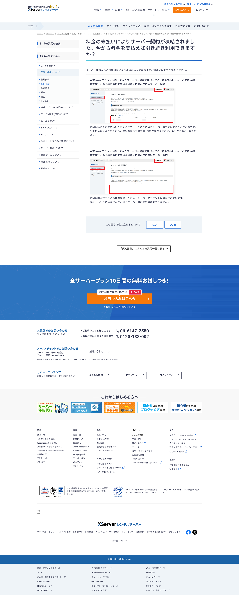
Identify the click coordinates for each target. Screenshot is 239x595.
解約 (43, 96)
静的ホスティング (153, 586)
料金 (43, 92)
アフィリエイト (175, 532)
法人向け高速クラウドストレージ (51, 577)
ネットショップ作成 (100, 577)
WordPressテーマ (45, 590)
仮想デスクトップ (153, 581)
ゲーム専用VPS (43, 581)
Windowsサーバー (154, 577)
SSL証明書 (150, 572)
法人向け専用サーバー (101, 572)
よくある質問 (95, 26)
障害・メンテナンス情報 (158, 26)
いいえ (172, 224)
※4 (212, 11)
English (123, 541)
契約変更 (45, 88)
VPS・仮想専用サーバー (156, 568)
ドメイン (41, 572)
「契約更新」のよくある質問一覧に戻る (144, 248)
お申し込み (181, 16)
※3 (183, 11)
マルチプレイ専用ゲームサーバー (105, 586)
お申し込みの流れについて (121, 307)
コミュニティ (130, 26)
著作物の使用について (156, 532)
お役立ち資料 (182, 26)
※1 (62, 12)
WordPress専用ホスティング (158, 590)
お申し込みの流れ (135, 16)
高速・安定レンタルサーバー (49, 568)
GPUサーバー (97, 581)
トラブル (44, 101)
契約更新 (45, 84)
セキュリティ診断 (99, 590)
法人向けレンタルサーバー (102, 568)
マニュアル (113, 26)
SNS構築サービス (44, 586)
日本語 (115, 541)
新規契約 (45, 79)
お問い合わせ (201, 26)
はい (154, 224)
